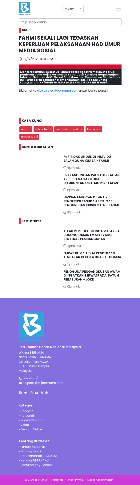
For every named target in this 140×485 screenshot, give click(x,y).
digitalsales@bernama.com (57, 90)
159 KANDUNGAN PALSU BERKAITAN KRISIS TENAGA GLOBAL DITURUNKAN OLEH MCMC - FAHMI (91, 179)
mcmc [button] (25, 129)
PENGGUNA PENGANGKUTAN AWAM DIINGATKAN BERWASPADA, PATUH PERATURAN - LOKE (92, 275)
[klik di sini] (30, 378)
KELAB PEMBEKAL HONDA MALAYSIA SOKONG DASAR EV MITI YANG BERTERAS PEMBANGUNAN (91, 235)
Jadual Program (33, 420)
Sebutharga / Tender (36, 465)
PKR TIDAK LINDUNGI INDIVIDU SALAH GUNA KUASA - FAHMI (87, 158)
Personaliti (28, 415)
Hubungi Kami (31, 451)
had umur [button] (93, 129)
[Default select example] (73, 8)
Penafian (57, 480)
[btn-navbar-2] (119, 9)
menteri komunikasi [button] (69, 129)
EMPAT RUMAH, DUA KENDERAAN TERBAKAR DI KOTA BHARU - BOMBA (92, 255)
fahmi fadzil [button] (43, 129)
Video (25, 425)
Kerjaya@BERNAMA (35, 460)
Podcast (27, 411)
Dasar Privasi (75, 480)
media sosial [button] (29, 136)
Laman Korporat (33, 447)
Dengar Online (31, 429)
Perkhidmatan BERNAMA (39, 456)
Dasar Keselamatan (100, 480)
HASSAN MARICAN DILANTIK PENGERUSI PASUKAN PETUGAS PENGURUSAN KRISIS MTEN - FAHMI (91, 201)
